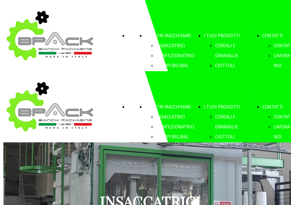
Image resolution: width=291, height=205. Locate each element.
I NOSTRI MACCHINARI (168, 35)
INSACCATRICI (170, 45)
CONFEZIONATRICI (175, 55)
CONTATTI (272, 35)
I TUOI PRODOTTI (222, 35)
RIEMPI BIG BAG (172, 65)
